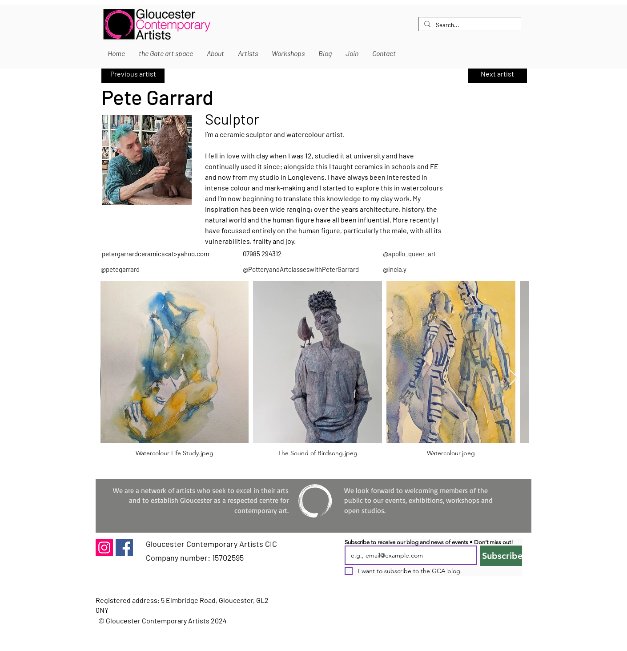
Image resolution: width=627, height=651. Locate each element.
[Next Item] (513, 378)
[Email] (408, 555)
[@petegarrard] (163, 269)
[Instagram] (104, 547)
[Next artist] (497, 74)
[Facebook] (124, 547)
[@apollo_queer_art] (438, 254)
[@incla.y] (443, 269)
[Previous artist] (133, 74)
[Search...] (469, 24)
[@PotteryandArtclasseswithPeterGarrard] (301, 269)
